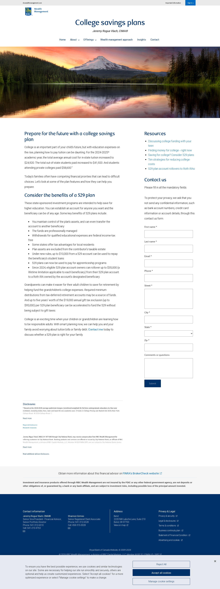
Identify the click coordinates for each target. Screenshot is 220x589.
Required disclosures (30, 425)
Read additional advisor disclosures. (36, 454)
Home (62, 38)
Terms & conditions (168, 525)
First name (150, 227)
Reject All (161, 564)
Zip (146, 340)
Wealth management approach (116, 38)
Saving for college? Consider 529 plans (171, 155)
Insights (141, 38)
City (147, 312)
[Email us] (24, 531)
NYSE (137, 554)
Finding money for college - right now (170, 150)
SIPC (156, 554)
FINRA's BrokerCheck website (141, 473)
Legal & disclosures (167, 520)
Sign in (191, 3)
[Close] (215, 561)
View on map (120, 525)
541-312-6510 (37, 525)
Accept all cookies (161, 572)
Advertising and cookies (170, 540)
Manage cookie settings (161, 581)
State (148, 327)
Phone (148, 271)
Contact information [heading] (34, 511)
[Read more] (27, 418)
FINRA (147, 554)
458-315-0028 (79, 525)
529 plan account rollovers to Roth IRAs (171, 168)
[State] (168, 333)
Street (148, 286)
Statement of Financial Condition (174, 535)
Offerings (90, 38)
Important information (173, 3)
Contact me (95, 329)
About (75, 38)
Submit (153, 383)
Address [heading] (118, 511)
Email (148, 256)
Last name (150, 242)
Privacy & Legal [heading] (167, 511)
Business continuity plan (170, 530)
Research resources (30, 428)
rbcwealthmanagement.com (32, 3)
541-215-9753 (34, 528)
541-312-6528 (82, 522)
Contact (154, 38)
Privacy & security (167, 516)
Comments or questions (157, 355)
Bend (116, 516)
